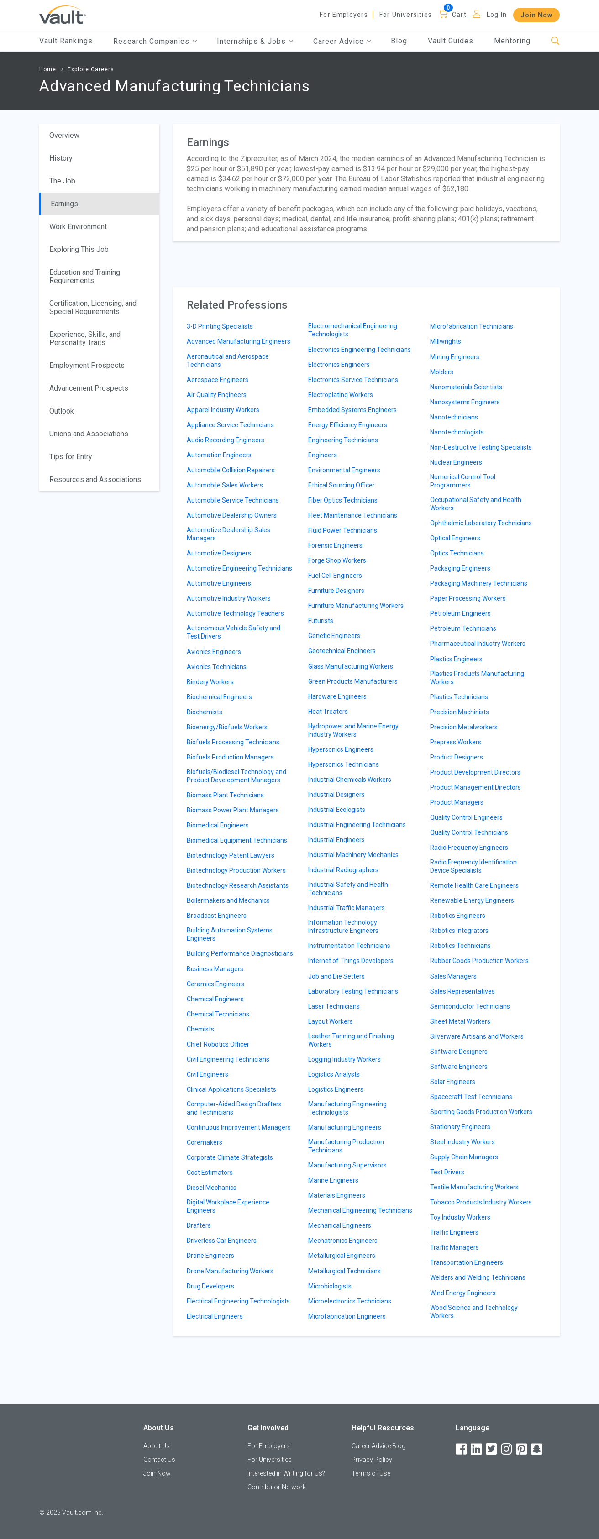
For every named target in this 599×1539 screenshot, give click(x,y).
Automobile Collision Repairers (231, 470)
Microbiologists (330, 1286)
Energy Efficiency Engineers (347, 425)
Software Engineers (459, 1066)
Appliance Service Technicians (230, 425)
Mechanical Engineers (339, 1225)
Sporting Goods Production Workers (481, 1111)
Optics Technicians (457, 553)
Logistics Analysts (334, 1074)
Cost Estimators (210, 1172)
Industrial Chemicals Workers (349, 779)
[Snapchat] (537, 1449)
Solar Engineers (452, 1081)
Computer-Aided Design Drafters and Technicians (234, 1108)
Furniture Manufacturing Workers (356, 605)
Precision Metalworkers (464, 727)
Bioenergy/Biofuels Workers (227, 727)
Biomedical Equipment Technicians (237, 840)
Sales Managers (453, 976)
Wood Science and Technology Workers (474, 1311)
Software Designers (459, 1051)
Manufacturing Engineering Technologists (347, 1108)
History (61, 158)
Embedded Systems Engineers (352, 410)
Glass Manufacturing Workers (350, 666)
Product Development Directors (475, 772)
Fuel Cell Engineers (335, 575)
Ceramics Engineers (215, 984)
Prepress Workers (455, 742)
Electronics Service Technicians (353, 379)
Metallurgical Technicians (344, 1271)
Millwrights (445, 341)
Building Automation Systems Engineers (230, 934)
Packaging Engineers (460, 568)
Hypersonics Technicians (343, 764)
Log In (497, 14)
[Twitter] (492, 1449)
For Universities (405, 14)
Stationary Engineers (460, 1127)
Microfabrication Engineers (347, 1316)
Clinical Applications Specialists (231, 1089)
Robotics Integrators (459, 930)
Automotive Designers (219, 553)
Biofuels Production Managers (230, 757)
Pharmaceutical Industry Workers (477, 643)
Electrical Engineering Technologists (238, 1301)
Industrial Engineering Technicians (357, 824)
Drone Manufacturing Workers (230, 1271)
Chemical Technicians (218, 1014)
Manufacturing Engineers (344, 1127)
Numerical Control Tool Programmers (462, 481)
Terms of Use (371, 1473)
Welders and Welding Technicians (477, 1277)
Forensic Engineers (335, 545)
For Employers (344, 14)
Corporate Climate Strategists (230, 1157)
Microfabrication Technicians (471, 326)
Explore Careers (91, 69)
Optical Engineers (455, 538)
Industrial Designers (336, 794)
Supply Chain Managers (464, 1157)
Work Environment (78, 226)
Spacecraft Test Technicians (471, 1096)
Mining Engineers (454, 357)
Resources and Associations (95, 479)
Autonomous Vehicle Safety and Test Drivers (233, 632)
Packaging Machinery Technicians (478, 583)
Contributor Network (276, 1487)
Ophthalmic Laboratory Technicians (481, 523)
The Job (62, 181)
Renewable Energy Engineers (472, 900)
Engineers (322, 455)
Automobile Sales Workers (225, 485)
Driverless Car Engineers (222, 1240)
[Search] (555, 41)
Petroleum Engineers (460, 613)
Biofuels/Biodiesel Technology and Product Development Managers (236, 776)
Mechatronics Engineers (343, 1240)
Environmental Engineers (344, 470)
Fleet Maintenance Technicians (352, 515)
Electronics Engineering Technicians (359, 349)
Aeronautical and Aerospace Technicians (228, 360)
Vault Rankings (66, 41)
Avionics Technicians (217, 666)
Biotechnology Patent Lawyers (230, 855)
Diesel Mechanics (211, 1187)
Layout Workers (330, 1021)
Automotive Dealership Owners (232, 515)
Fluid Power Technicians (342, 530)
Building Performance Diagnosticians (240, 953)
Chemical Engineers (215, 999)
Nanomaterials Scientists (466, 387)
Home (47, 69)
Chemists (200, 1029)
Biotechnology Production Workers (236, 870)
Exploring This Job (79, 249)
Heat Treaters (328, 711)
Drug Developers (210, 1286)
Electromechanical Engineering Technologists (352, 330)
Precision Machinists (459, 712)
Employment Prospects (87, 365)
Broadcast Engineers (217, 915)
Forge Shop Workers (337, 560)
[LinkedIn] (477, 1449)
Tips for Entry (70, 456)
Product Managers (456, 802)
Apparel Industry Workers (223, 410)
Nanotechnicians (454, 417)
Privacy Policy (372, 1459)
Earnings (64, 203)
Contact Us (159, 1459)
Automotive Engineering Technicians (239, 568)
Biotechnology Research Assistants (238, 885)
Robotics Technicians (460, 945)
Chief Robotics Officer (218, 1044)
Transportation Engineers (466, 1262)
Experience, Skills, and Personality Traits (85, 338)
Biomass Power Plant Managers (233, 810)
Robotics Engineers (457, 915)
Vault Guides (450, 41)
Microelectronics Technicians (349, 1301)
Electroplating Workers (340, 394)
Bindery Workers (210, 682)
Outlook (61, 411)
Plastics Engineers (456, 659)
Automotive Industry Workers (229, 598)
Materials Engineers (336, 1195)
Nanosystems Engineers (465, 402)
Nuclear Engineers (456, 462)
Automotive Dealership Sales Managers (228, 534)
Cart (459, 14)
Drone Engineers (210, 1255)
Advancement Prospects (88, 388)
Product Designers (456, 757)
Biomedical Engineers (218, 825)
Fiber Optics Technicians (343, 500)
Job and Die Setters (336, 976)
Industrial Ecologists (336, 809)
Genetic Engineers (334, 635)
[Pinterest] (522, 1449)
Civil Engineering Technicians (228, 1059)
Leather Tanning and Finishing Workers (351, 1040)
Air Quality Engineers (217, 394)
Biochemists (204, 712)
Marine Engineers (333, 1180)
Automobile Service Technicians (233, 500)
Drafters (199, 1225)
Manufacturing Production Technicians (346, 1146)
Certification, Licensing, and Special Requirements (93, 307)
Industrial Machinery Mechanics (353, 854)
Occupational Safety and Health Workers (475, 504)
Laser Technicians (334, 1006)
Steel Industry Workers (462, 1142)
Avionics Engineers (214, 651)
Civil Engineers (207, 1074)
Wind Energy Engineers (463, 1293)
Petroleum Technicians (463, 628)
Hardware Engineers (337, 696)
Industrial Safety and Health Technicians (348, 888)
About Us (156, 1446)
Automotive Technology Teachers (235, 613)
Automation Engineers (219, 455)
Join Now (536, 15)
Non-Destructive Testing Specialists (481, 447)
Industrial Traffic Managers (346, 907)
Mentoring (512, 41)
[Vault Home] (62, 14)
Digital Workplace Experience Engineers (228, 1206)
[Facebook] (462, 1449)
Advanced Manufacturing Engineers (238, 341)
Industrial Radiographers (343, 870)
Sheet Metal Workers (460, 1021)
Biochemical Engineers (219, 697)
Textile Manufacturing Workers (474, 1187)
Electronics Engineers (339, 364)
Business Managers (215, 969)
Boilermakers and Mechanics (228, 900)
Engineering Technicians (343, 440)
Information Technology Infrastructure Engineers (343, 926)
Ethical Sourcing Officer (341, 485)
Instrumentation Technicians (349, 945)
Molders (441, 372)
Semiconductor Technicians (470, 1006)
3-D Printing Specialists (220, 326)
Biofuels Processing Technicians (233, 742)
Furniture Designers (336, 590)
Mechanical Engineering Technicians (360, 1210)
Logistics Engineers (335, 1089)
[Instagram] (507, 1449)
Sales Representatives (462, 991)
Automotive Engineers (219, 583)
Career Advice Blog (378, 1446)
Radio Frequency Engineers (469, 847)
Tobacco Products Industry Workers (481, 1202)
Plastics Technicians (459, 697)
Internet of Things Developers (351, 960)
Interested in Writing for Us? (286, 1473)
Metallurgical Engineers (341, 1255)
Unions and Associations (88, 433)
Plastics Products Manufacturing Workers (477, 678)
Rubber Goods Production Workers (479, 960)
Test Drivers (447, 1172)
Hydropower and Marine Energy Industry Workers (353, 730)
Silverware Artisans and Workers (477, 1036)
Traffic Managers (454, 1247)
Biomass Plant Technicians (225, 795)
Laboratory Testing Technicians (353, 991)
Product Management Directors (475, 787)
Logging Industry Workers (344, 1059)
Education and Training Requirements (84, 276)
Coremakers (204, 1142)
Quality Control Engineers (466, 817)
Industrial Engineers (336, 839)
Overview (64, 135)
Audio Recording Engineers (225, 440)
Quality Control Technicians (469, 832)
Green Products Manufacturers (353, 681)
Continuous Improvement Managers (239, 1127)
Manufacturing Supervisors (347, 1165)
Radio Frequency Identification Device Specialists (473, 866)
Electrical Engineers (215, 1316)
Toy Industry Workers (460, 1217)
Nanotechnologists (457, 432)
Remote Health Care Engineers (474, 885)
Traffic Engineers (454, 1232)
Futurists (320, 620)
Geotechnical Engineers (342, 650)
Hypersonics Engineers (340, 749)
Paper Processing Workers (468, 598)
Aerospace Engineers (217, 379)
